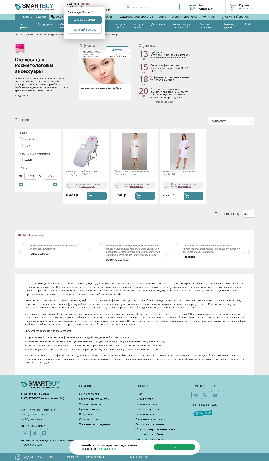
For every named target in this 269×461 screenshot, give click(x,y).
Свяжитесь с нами (90, 419)
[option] (58, 248)
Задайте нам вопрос (38, 457)
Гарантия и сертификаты (94, 399)
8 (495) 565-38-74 (31, 393)
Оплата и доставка (184, 16)
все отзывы (37, 235)
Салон (28, 159)
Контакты (209, 16)
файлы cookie (107, 448)
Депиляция (158, 24)
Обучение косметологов (150, 419)
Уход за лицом (120, 25)
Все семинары (164, 102)
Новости (106, 16)
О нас (162, 16)
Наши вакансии (144, 414)
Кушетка (29, 139)
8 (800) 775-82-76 (31, 398)
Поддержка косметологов (135, 16)
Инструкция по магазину (86, 457)
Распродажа (45, 24)
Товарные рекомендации (94, 424)
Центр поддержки (90, 394)
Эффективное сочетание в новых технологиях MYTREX (169, 78)
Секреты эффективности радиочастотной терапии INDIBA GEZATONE (169, 68)
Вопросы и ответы (90, 414)
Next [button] (249, 252)
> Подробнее (21, 95)
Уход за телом (138, 25)
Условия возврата (90, 404)
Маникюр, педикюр (228, 25)
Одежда (29, 145)
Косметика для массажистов (181, 25)
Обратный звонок (237, 16)
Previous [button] (20, 252)
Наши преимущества (148, 404)
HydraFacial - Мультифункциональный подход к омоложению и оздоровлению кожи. (170, 56)
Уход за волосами (206, 25)
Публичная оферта (90, 409)
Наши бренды (23, 25)
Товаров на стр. (228, 214)
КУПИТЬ (100, 195)
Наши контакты (145, 399)
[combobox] (231, 121)
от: (20, 175)
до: (41, 175)
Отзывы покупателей (148, 409)
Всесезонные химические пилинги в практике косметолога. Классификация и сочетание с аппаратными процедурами (169, 93)
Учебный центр (136, 457)
